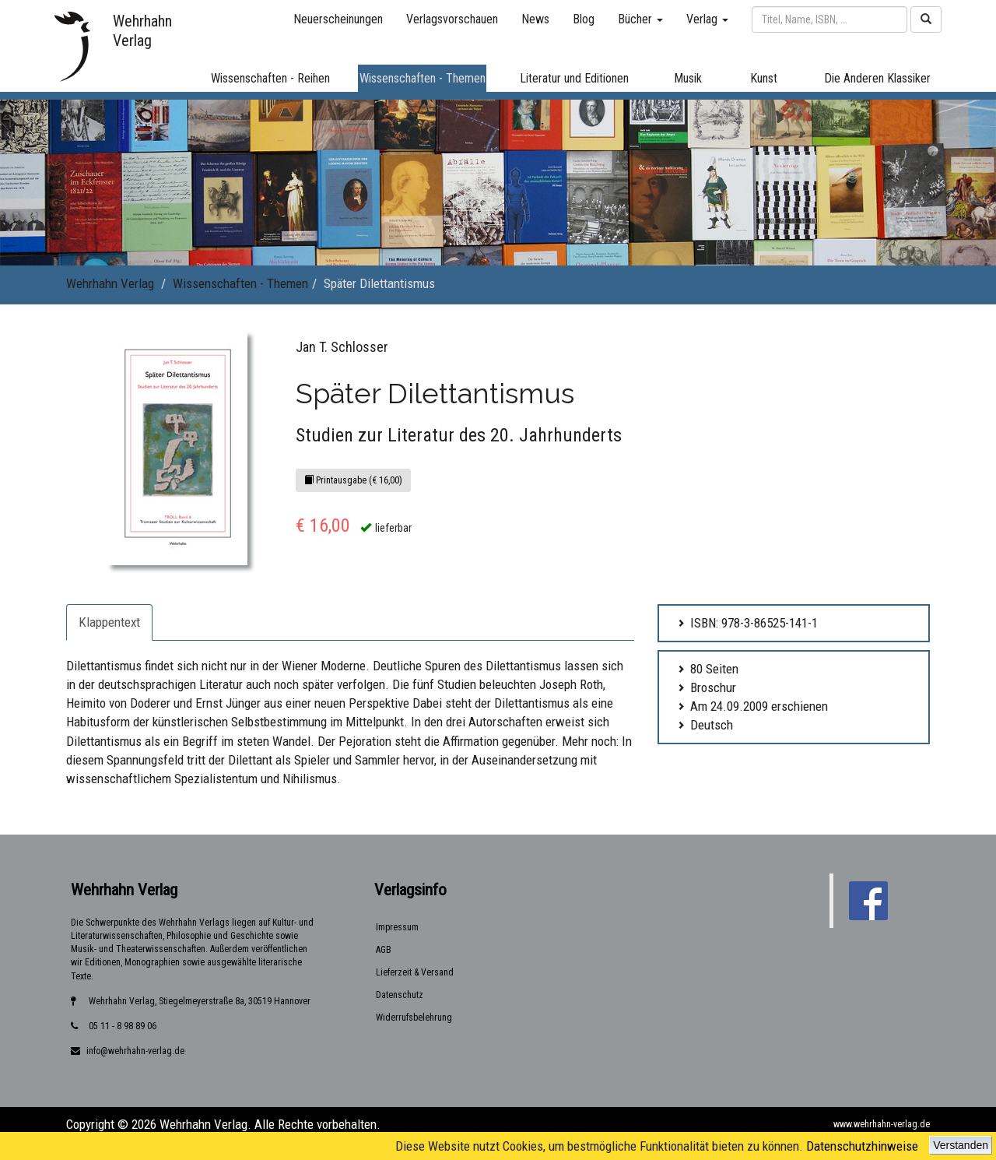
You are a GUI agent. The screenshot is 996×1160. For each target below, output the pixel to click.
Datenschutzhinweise (862, 1146)
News (535, 19)
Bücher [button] (640, 19)
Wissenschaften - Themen (240, 283)
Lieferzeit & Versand (415, 972)
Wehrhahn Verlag (110, 283)
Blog (583, 19)
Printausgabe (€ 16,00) (353, 480)
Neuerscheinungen (338, 19)
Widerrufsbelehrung (414, 1017)
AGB (383, 949)
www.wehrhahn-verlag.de (881, 1124)
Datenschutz (399, 995)
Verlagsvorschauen (452, 19)
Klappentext (109, 622)
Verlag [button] (707, 19)
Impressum (397, 927)
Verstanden (960, 1145)
